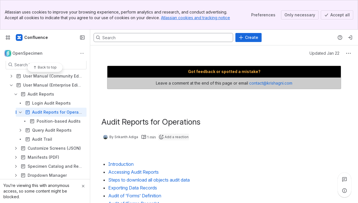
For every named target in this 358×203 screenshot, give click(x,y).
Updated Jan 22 (324, 53)
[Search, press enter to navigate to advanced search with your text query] (163, 37)
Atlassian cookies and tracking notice (195, 17)
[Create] (248, 37)
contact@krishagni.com (270, 83)
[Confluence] (32, 37)
